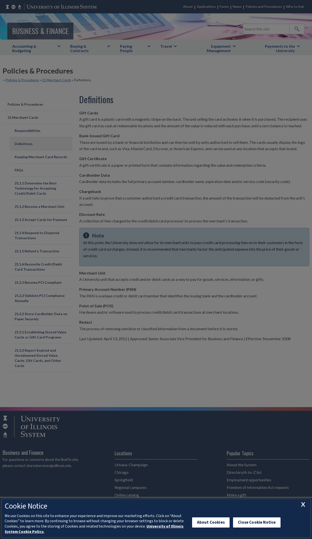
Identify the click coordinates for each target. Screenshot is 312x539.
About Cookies (211, 522)
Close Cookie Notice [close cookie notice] (257, 522)
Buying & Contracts (79, 48)
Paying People (126, 48)
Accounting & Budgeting (24, 48)
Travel (166, 46)
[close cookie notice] (303, 504)
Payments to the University (280, 48)
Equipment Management (219, 48)
